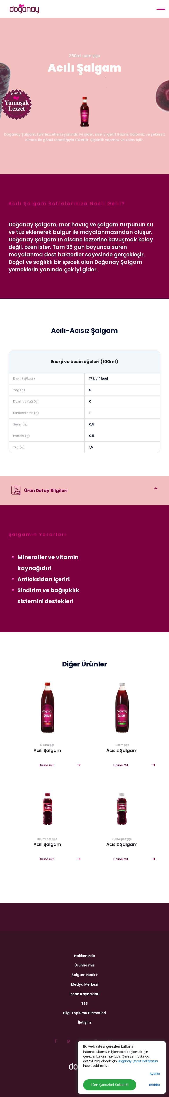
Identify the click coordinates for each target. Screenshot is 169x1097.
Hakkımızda (84, 955)
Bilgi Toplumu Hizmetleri (84, 1012)
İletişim (84, 1022)
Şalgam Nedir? (85, 974)
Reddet (154, 1085)
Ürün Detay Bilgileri (39, 491)
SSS (84, 1003)
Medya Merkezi (84, 984)
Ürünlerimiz (84, 965)
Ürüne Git (46, 765)
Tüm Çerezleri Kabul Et (110, 1084)
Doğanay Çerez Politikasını (138, 1061)
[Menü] (161, 8)
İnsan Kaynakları (84, 993)
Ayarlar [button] (155, 1073)
